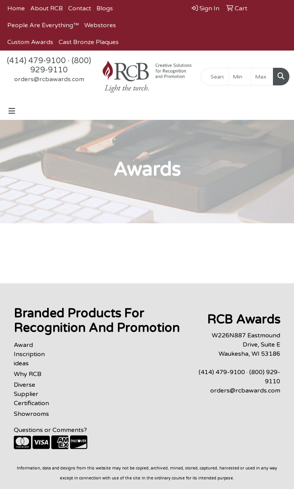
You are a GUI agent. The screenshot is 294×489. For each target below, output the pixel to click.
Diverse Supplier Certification (31, 394)
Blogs (104, 8)
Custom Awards (30, 42)
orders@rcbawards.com (49, 79)
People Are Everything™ (43, 25)
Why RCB (27, 374)
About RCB (46, 8)
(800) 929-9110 (60, 65)
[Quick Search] (215, 76)
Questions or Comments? (50, 430)
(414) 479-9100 (36, 60)
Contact (79, 8)
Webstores (100, 25)
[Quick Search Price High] (262, 76)
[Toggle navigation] (12, 111)
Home (16, 8)
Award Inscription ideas (29, 354)
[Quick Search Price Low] (240, 76)
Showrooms (31, 414)
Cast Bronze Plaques (89, 42)
